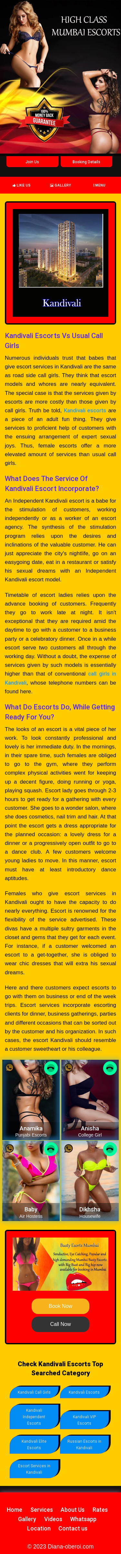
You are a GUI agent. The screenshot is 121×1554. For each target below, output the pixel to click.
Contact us (72, 1528)
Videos (53, 1519)
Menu (100, 185)
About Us (73, 1509)
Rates (100, 1509)
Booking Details (86, 162)
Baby (31, 1209)
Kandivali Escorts (84, 1392)
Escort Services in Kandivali (34, 1469)
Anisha (90, 1128)
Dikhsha (89, 1209)
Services (41, 1509)
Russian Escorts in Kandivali (84, 1444)
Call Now (60, 1324)
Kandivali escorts (85, 410)
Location (39, 1528)
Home (14, 1509)
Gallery (60, 185)
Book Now (60, 1306)
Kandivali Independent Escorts (34, 1417)
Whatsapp (83, 1519)
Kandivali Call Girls (34, 1392)
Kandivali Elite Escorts (34, 1444)
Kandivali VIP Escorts (84, 1420)
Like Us (22, 185)
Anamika (31, 1128)
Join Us (32, 162)
